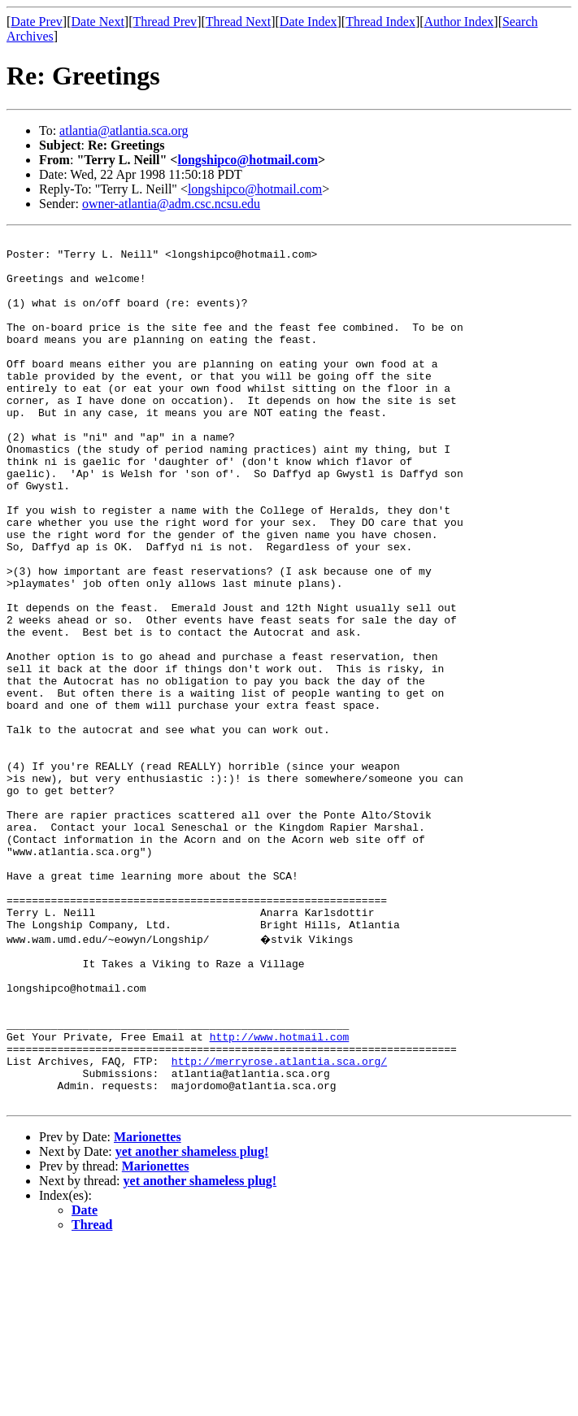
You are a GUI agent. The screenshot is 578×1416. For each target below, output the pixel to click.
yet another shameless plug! (192, 1322)
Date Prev (37, 21)
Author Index (459, 21)
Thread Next (238, 21)
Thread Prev (165, 21)
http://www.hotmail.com (280, 1195)
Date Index (308, 21)
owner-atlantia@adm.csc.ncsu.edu (171, 204)
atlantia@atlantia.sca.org (123, 130)
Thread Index (380, 21)
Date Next (98, 21)
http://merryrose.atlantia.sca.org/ (279, 1224)
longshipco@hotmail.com (247, 160)
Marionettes (147, 1307)
